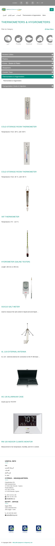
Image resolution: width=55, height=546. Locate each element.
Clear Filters (49, 29)
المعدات (18, 15)
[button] (50, 542)
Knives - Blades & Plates (11, 63)
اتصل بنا (7, 475)
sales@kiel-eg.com (12, 515)
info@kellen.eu (11, 499)
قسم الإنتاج (11, 15)
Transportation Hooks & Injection (14, 86)
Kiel (6, 465)
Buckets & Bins (7, 54)
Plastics (5, 59)
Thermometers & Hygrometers (32, 15)
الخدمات (7, 470)
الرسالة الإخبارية (9, 468)
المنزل (4, 15)
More (44, 15)
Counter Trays (7, 72)
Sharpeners (6, 68)
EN (37, 3)
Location (14, 3)
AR (42, 3)
